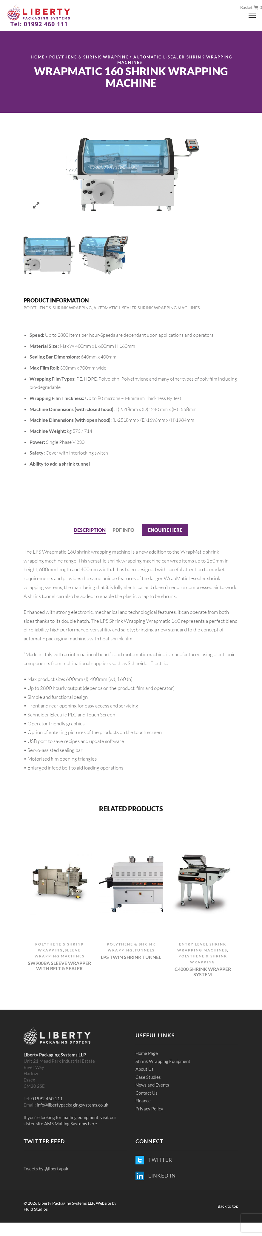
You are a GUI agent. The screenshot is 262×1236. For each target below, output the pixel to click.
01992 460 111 (47, 1098)
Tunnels (145, 950)
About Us (144, 1069)
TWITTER (153, 1160)
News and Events (152, 1084)
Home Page (146, 1053)
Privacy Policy (149, 1108)
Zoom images (36, 205)
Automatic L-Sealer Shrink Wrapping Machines (146, 307)
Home (38, 57)
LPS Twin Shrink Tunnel (131, 957)
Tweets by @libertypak (46, 1168)
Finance (143, 1100)
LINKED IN (155, 1175)
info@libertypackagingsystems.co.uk (72, 1104)
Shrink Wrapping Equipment (162, 1061)
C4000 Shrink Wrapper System (203, 971)
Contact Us (146, 1093)
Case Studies (148, 1077)
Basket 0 (251, 7)
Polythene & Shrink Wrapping (89, 57)
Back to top (228, 1206)
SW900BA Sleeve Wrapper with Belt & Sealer (59, 965)
